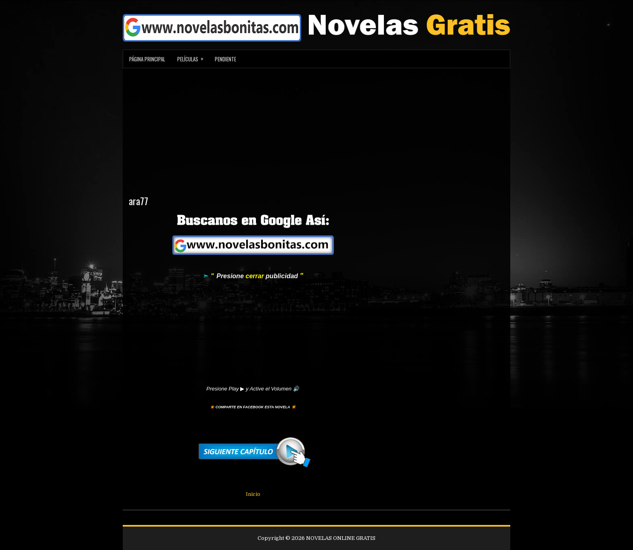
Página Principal (147, 59)
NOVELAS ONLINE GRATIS (340, 538)
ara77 (138, 200)
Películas (193, 56)
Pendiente (225, 59)
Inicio (253, 494)
